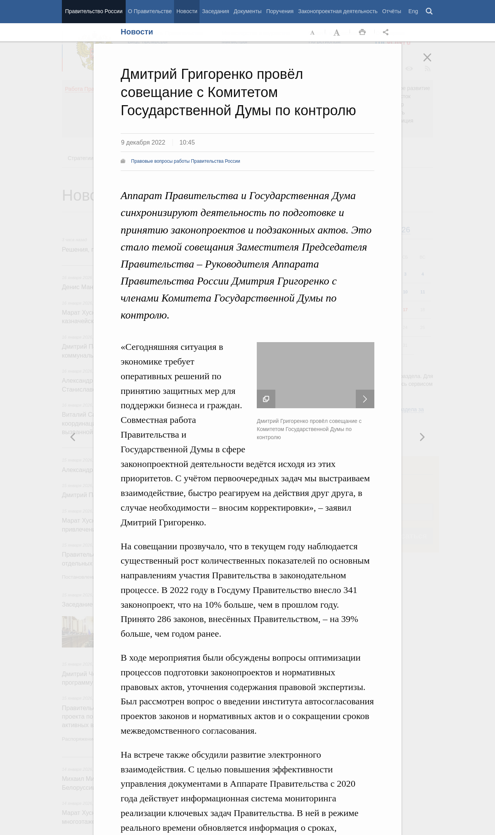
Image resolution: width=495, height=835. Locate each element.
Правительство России (93, 11)
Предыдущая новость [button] (422, 436)
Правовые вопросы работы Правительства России (185, 161)
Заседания (215, 11)
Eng (413, 11)
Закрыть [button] (432, 62)
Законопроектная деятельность (337, 11)
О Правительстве (150, 11)
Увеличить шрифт (337, 32)
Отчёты (391, 11)
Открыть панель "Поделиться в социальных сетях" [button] (387, 32)
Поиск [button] (429, 11)
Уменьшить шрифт (313, 32)
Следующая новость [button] (73, 436)
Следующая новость (365, 399)
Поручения (280, 11)
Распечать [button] (362, 32)
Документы (247, 11)
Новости (186, 11)
